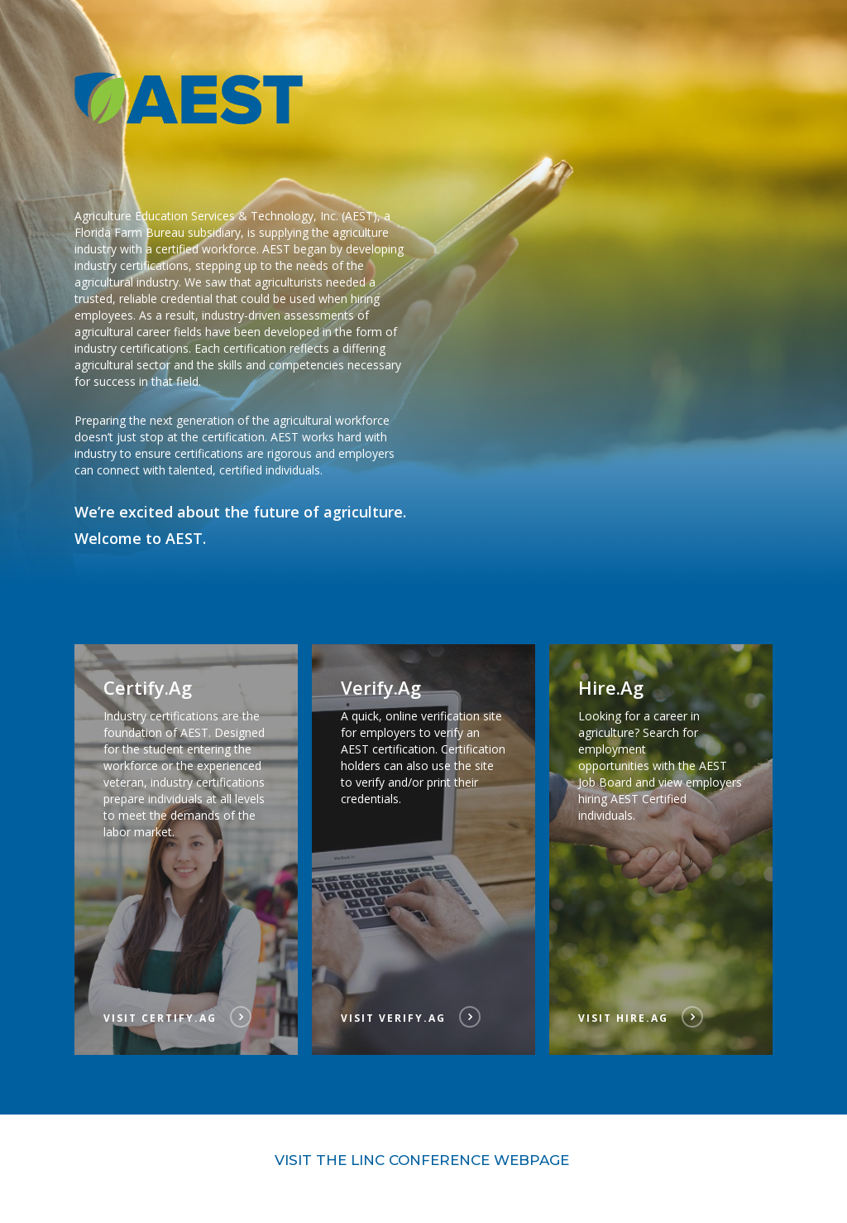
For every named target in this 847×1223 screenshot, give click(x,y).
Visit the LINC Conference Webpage (424, 1160)
